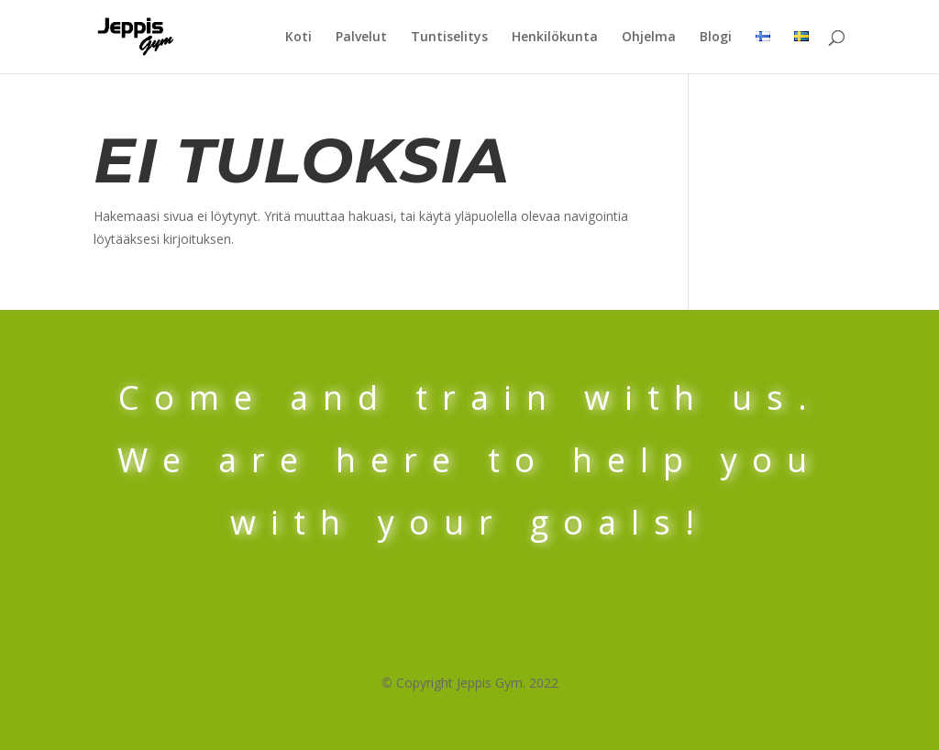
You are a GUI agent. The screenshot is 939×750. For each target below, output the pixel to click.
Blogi (716, 37)
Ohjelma (649, 37)
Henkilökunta (555, 37)
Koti (298, 37)
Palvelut (361, 37)
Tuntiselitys (449, 37)
